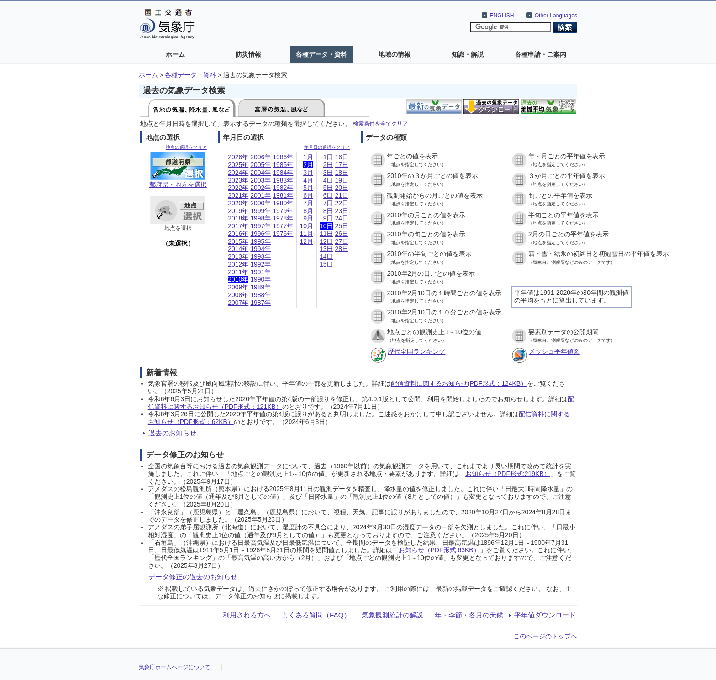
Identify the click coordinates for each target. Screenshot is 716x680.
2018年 (238, 218)
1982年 (283, 187)
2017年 (238, 226)
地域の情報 (395, 54)
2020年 (238, 203)
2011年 (238, 272)
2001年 (260, 195)
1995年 (260, 241)
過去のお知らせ (172, 433)
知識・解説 (468, 54)
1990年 (260, 279)
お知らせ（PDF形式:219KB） (507, 473)
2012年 (238, 264)
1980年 (283, 203)
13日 (326, 248)
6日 (328, 195)
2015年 (238, 241)
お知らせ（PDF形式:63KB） (439, 550)
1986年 (283, 157)
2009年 (238, 287)
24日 (341, 218)
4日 (328, 180)
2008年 (238, 294)
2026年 (238, 157)
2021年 (238, 195)
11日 (326, 233)
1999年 (260, 210)
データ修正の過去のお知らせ (192, 577)
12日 (326, 241)
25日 (341, 226)
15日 (326, 264)
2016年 (238, 233)
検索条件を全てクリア (380, 123)
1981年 (283, 195)
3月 (308, 172)
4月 (308, 180)
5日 (328, 187)
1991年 (260, 272)
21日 (341, 195)
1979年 (283, 210)
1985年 (283, 164)
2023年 (238, 180)
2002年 (260, 187)
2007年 (238, 302)
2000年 (260, 203)
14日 (326, 256)
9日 (328, 218)
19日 (341, 180)
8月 (308, 210)
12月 (306, 241)
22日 (341, 203)
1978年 (283, 218)
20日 (341, 187)
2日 (328, 164)
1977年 (283, 226)
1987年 (260, 302)
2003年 (260, 180)
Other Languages (556, 15)
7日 (328, 203)
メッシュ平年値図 (554, 351)
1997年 (260, 226)
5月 (308, 187)
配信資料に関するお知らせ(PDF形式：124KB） (459, 383)
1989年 (260, 287)
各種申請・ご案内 (540, 54)
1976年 (283, 233)
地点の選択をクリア (186, 147)
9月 (308, 218)
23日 (341, 210)
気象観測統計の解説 (392, 615)
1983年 (283, 180)
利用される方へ (247, 615)
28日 (341, 248)
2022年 (238, 187)
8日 (328, 210)
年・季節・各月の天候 (469, 615)
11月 (306, 233)
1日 (328, 157)
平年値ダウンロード (545, 615)
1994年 (260, 248)
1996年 (260, 233)
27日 (341, 241)
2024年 (238, 172)
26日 (341, 233)
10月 (306, 226)
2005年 (260, 164)
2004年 (260, 172)
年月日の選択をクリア (327, 147)
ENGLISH (502, 15)
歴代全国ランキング (416, 351)
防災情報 (248, 54)
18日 (341, 172)
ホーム (175, 54)
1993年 (260, 256)
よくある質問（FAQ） (316, 615)
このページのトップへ (545, 636)
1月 (308, 157)
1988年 (260, 294)
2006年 (260, 157)
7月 (308, 203)
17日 (341, 164)
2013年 (238, 256)
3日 (328, 172)
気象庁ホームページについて (174, 667)
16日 (341, 157)
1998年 (260, 218)
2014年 (238, 248)
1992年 (260, 264)
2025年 (238, 164)
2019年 (238, 210)
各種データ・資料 (321, 54)
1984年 (283, 172)
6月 (308, 195)
